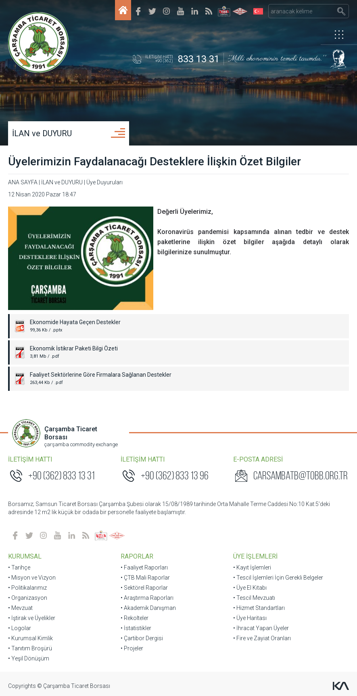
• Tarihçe (19, 567)
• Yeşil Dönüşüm (28, 658)
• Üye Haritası (250, 618)
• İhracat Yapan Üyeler (261, 628)
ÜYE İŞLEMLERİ (255, 556)
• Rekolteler (134, 618)
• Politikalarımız (27, 587)
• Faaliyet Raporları (144, 567)
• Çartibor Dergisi (142, 638)
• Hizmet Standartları (259, 608)
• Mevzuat (20, 608)
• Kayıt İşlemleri (252, 567)
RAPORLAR (137, 556)
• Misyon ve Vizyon (32, 577)
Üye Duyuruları (104, 182)
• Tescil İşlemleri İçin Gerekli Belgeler (278, 577)
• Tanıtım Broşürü (30, 648)
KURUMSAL (25, 556)
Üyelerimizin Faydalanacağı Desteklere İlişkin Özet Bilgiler (154, 161)
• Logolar (19, 628)
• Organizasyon (27, 598)
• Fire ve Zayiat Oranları (262, 638)
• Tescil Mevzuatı (254, 598)
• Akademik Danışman (148, 608)
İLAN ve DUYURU (42, 133)
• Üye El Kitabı (250, 587)
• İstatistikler (136, 628)
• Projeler (132, 648)
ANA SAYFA (23, 182)
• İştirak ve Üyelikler (31, 618)
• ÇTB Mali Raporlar (145, 577)
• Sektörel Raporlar (144, 587)
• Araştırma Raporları (147, 598)
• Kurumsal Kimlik (30, 638)
